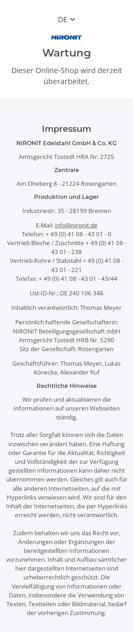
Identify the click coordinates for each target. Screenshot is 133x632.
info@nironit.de (76, 225)
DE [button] (62, 19)
